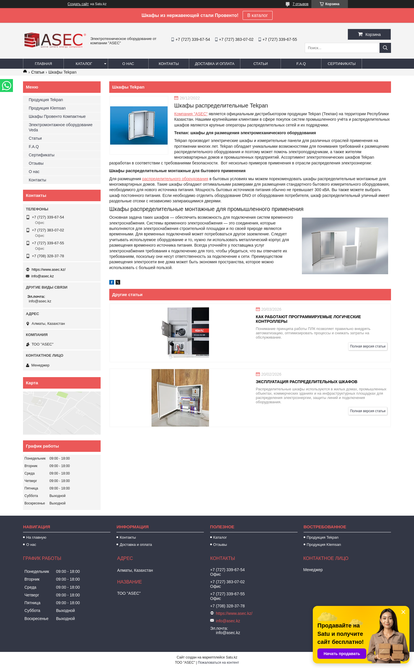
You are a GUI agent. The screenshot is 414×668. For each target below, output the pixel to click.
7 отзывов (300, 4)
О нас (128, 64)
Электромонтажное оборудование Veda (61, 127)
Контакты (169, 64)
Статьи (260, 64)
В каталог (257, 15)
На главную (36, 537)
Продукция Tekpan (46, 99)
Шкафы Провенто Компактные (57, 116)
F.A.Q (301, 64)
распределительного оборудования (175, 178)
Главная (43, 64)
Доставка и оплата (214, 64)
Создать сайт (78, 4)
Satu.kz (231, 657)
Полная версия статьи (368, 346)
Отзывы (36, 163)
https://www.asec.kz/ (49, 269)
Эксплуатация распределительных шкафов (306, 381)
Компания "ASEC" (191, 114)
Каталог (84, 64)
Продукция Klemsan (47, 108)
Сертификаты (342, 64)
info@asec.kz (42, 276)
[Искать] (385, 48)
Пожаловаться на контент (218, 663)
